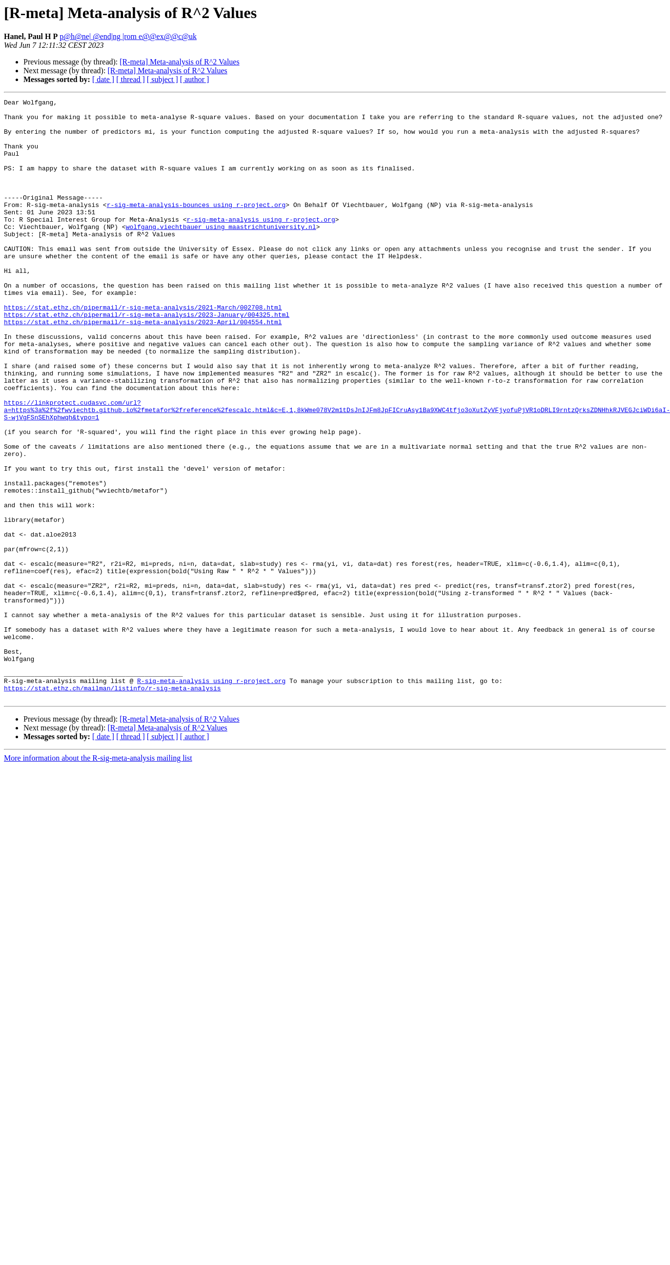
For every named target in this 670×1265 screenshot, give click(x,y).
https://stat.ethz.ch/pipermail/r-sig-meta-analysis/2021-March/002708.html (143, 349)
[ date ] (103, 79)
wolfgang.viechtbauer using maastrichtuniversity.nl (221, 253)
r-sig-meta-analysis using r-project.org (260, 244)
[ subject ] (162, 79)
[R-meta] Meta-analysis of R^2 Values (179, 62)
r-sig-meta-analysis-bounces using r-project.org (196, 226)
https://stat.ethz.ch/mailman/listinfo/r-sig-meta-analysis (112, 806)
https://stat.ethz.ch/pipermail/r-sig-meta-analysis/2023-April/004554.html (143, 367)
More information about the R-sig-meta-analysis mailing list (98, 878)
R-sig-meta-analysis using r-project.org (211, 797)
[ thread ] (130, 79)
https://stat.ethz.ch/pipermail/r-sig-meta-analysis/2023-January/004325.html (146, 358)
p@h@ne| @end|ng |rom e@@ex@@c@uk (128, 36)
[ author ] (194, 79)
